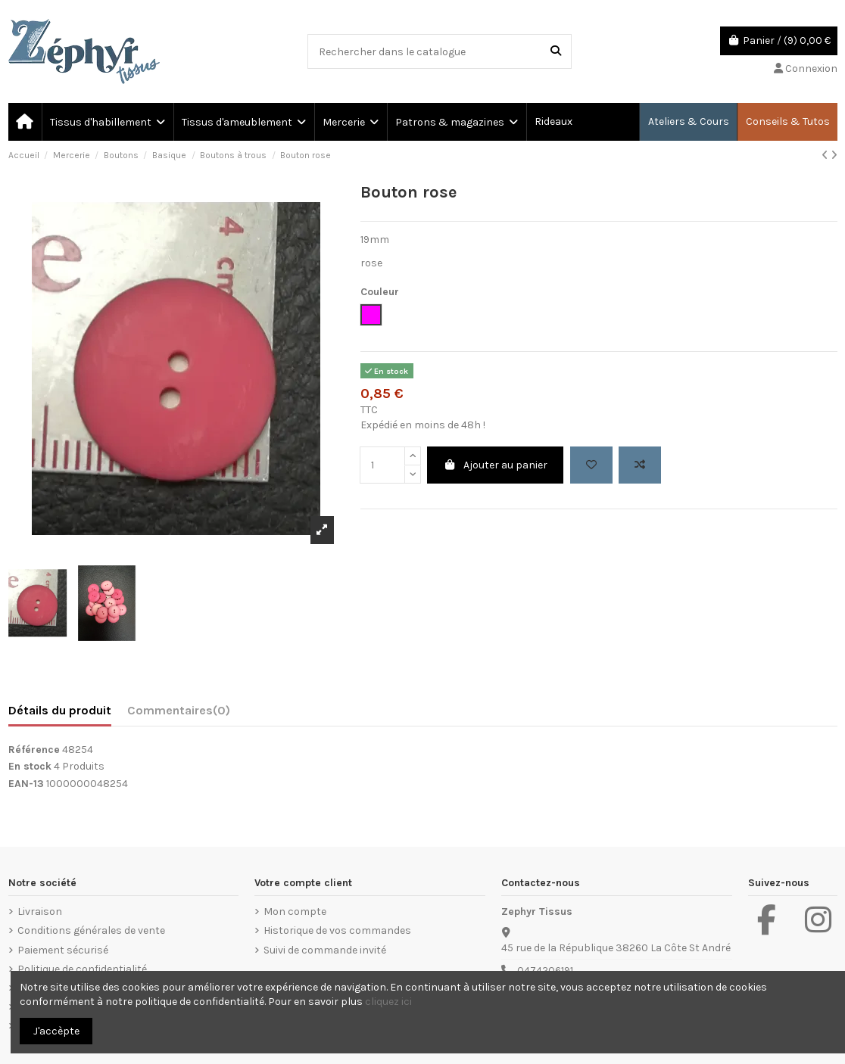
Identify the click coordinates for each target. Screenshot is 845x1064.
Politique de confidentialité (82, 969)
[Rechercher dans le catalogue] (556, 51)
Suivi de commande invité (324, 950)
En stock (29, 766)
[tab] (178, 713)
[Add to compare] (640, 465)
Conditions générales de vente (91, 930)
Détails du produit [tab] (59, 710)
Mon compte (294, 911)
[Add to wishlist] (591, 465)
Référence (34, 749)
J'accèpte (56, 1031)
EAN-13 (26, 783)
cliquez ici (388, 1001)
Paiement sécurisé (62, 950)
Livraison (39, 911)
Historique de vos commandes (337, 930)
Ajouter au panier (495, 465)
